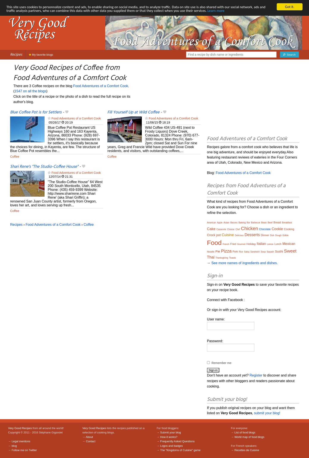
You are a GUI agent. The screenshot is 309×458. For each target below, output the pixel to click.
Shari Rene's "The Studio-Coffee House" (44, 166)
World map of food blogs (249, 437)
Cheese (230, 229)
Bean (264, 222)
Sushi (279, 251)
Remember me (222, 363)
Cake (211, 229)
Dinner (265, 235)
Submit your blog (170, 432)
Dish (272, 235)
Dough (278, 235)
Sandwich (255, 252)
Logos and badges (171, 445)
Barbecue (255, 222)
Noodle (211, 251)
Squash (270, 252)
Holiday (251, 244)
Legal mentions (21, 441)
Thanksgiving (221, 258)
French (226, 244)
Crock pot (214, 235)
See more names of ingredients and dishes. (244, 263)
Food (214, 242)
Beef (270, 222)
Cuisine (228, 235)
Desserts (252, 235)
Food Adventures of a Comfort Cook (100, 86)
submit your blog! (267, 413)
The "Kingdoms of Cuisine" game (180, 450)
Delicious (239, 235)
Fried (233, 244)
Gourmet (241, 244)
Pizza (226, 251)
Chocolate (265, 229)
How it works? (168, 437)
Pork (235, 251)
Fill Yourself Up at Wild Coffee (133, 112)
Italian (261, 244)
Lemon (270, 244)
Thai (211, 257)
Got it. (289, 7)
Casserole (221, 229)
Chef (237, 229)
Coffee (14, 156)
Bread (277, 222)
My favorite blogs (41, 54)
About (89, 437)
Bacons (233, 222)
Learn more (215, 10)
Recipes (16, 55)
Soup (263, 252)
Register (256, 375)
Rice (241, 252)
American (211, 222)
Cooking (289, 229)
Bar (248, 222)
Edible (286, 235)
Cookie (277, 229)
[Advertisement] (253, 98)
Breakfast (287, 222)
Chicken (249, 228)
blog (14, 445)
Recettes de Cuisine (247, 450)
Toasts (232, 257)
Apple (219, 222)
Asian (226, 222)
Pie (217, 251)
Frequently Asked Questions (177, 441)
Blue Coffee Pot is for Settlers (36, 112)
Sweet (290, 250)
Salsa (246, 252)
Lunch (277, 244)
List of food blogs (245, 432)
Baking (242, 222)
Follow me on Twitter (24, 450)
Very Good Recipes (20, 428)
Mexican (288, 244)
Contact (90, 441)
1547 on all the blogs (30, 91)
